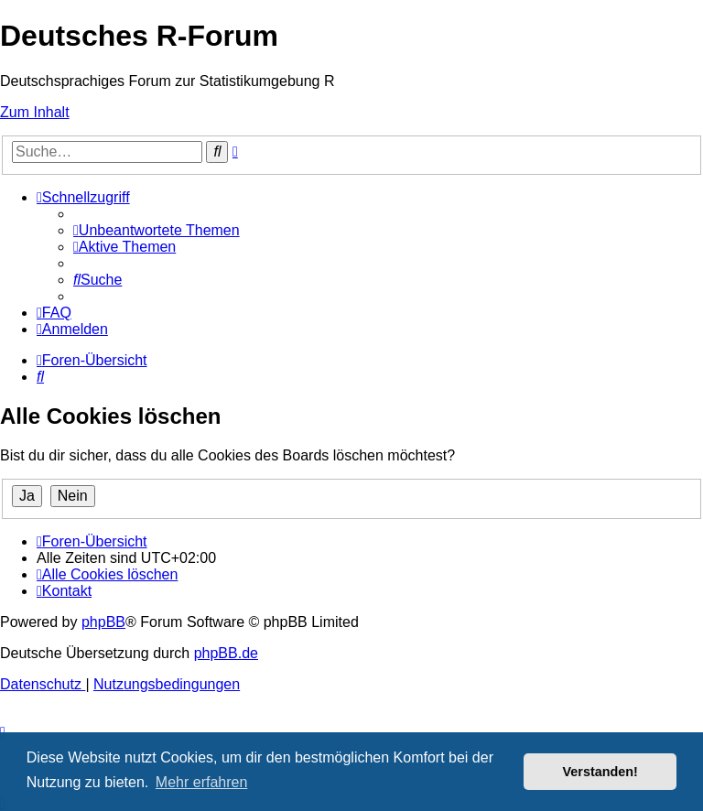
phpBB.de (226, 653)
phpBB (103, 622)
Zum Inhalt (35, 112)
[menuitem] (156, 230)
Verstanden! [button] (600, 771)
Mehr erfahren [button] (202, 782)
